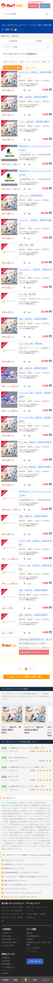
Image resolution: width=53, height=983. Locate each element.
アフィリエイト (32, 951)
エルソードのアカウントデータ (15, 889)
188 (29, 115)
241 (29, 238)
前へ (20, 669)
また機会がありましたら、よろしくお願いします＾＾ (28, 748)
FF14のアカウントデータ (13, 860)
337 (29, 510)
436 (29, 460)
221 (29, 140)
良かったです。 (14, 777)
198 (29, 362)
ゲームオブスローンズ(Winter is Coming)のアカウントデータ (26, 877)
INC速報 (5, 973)
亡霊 (5, 62)
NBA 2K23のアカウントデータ (15, 881)
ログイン (45, 6)
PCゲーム (5, 36)
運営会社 (29, 933)
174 (29, 263)
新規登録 (33, 6)
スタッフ (36, 62)
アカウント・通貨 (12, 68)
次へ (31, 669)
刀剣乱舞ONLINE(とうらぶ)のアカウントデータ (21, 873)
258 (29, 411)
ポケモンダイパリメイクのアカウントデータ (20, 897)
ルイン (28, 62)
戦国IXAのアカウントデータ (14, 868)
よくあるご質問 (7, 945)
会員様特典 (6, 958)
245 (29, 386)
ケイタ (6, 608)
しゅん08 (9, 386)
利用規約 (29, 939)
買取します (30, 68)
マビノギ (15, 36)
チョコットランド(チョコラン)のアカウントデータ (22, 893)
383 (29, 633)
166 (29, 214)
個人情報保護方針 (33, 936)
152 (29, 189)
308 (29, 485)
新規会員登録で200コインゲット (34, 652)
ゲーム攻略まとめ (8, 967)
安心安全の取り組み (9, 942)
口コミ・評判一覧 (33, 948)
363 (29, 559)
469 (29, 608)
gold (43, 62)
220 (29, 337)
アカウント (13, 62)
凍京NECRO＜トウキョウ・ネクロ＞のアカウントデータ (25, 864)
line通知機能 (6, 964)
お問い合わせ (35, 961)
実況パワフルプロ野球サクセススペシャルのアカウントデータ (27, 885)
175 (29, 90)
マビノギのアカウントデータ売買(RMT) (20, 54)
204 (29, 312)
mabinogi (12, 803)
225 (29, 164)
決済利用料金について (10, 939)
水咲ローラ (10, 164)
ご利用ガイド (6, 933)
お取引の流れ (6, 936)
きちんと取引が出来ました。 (19, 757)
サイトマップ (6, 970)
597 (29, 534)
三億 (21, 62)
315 (29, 436)
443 (29, 584)
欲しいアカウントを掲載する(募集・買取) (30, 676)
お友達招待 (6, 961)
